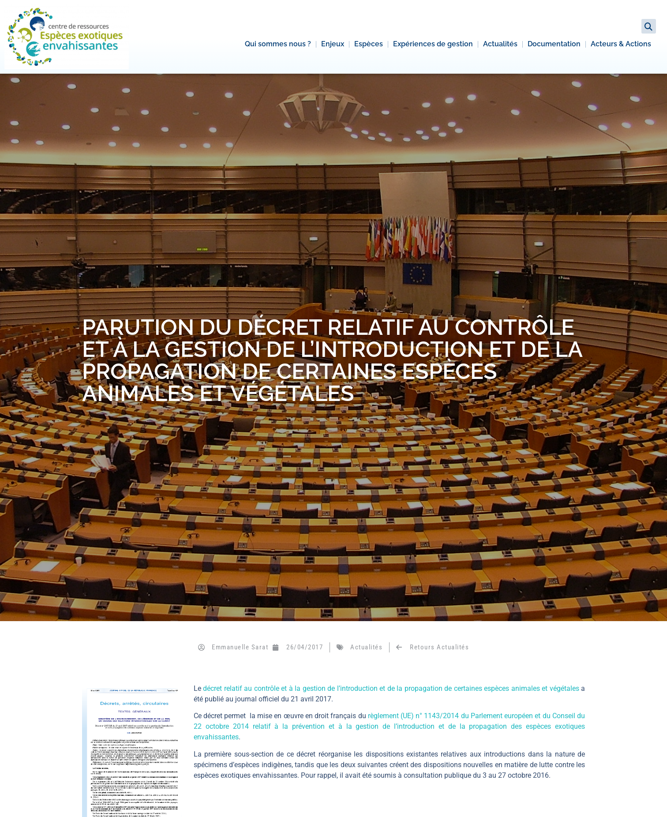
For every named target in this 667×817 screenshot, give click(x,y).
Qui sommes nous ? (278, 44)
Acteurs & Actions (621, 44)
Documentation (554, 44)
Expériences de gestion (433, 44)
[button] (648, 26)
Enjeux (332, 44)
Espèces (368, 44)
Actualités (500, 44)
